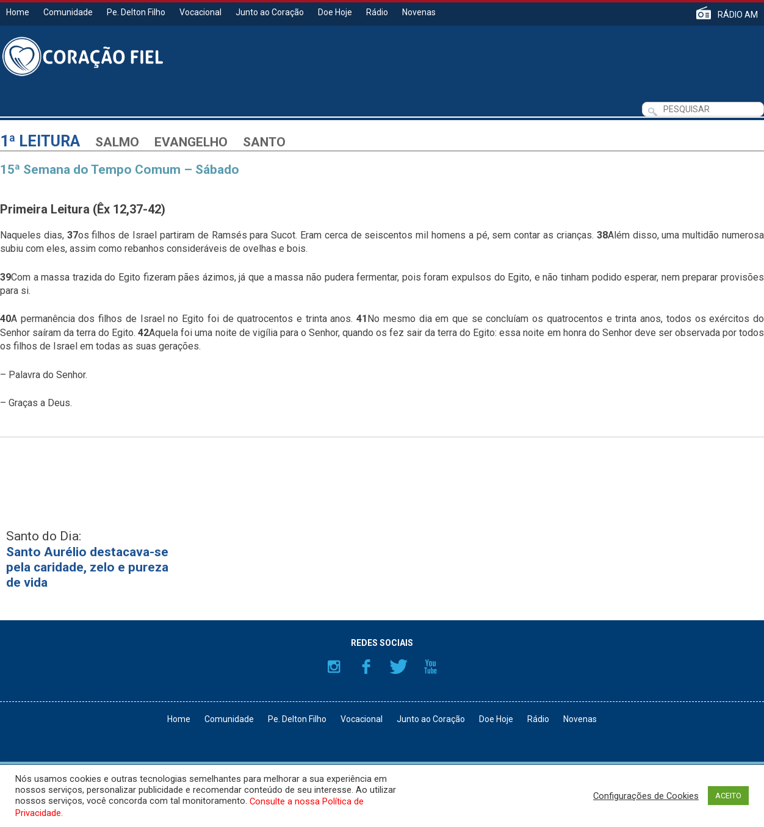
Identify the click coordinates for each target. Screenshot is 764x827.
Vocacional (200, 12)
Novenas (419, 12)
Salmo (117, 142)
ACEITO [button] (728, 795)
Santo (264, 142)
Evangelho (191, 142)
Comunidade (68, 12)
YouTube (431, 666)
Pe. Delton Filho (136, 12)
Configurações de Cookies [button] (646, 795)
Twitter (398, 666)
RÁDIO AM (738, 14)
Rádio (377, 12)
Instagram (334, 666)
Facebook (366, 666)
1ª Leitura (40, 141)
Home (17, 12)
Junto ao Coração (270, 12)
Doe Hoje (335, 12)
